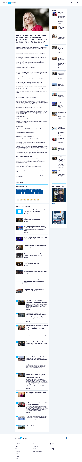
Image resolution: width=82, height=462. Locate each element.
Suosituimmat (51, 2)
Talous (16, 446)
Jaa (46, 44)
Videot (57, 2)
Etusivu (45, 2)
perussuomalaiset (28, 192)
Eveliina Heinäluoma (20, 191)
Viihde (16, 458)
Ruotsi (23, 192)
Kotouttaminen (40, 191)
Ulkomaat (17, 449)
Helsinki (36, 192)
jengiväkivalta (31, 189)
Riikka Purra (34, 191)
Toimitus (34, 448)
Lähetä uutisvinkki (36, 449)
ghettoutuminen (37, 189)
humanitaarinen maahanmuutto (22, 189)
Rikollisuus (40, 192)
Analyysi (16, 448)
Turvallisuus (19, 192)
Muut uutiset (17, 451)
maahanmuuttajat (28, 191)
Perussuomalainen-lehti (37, 451)
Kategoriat (63, 3)
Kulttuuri (17, 453)
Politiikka (18, 44)
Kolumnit (17, 456)
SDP (33, 192)
